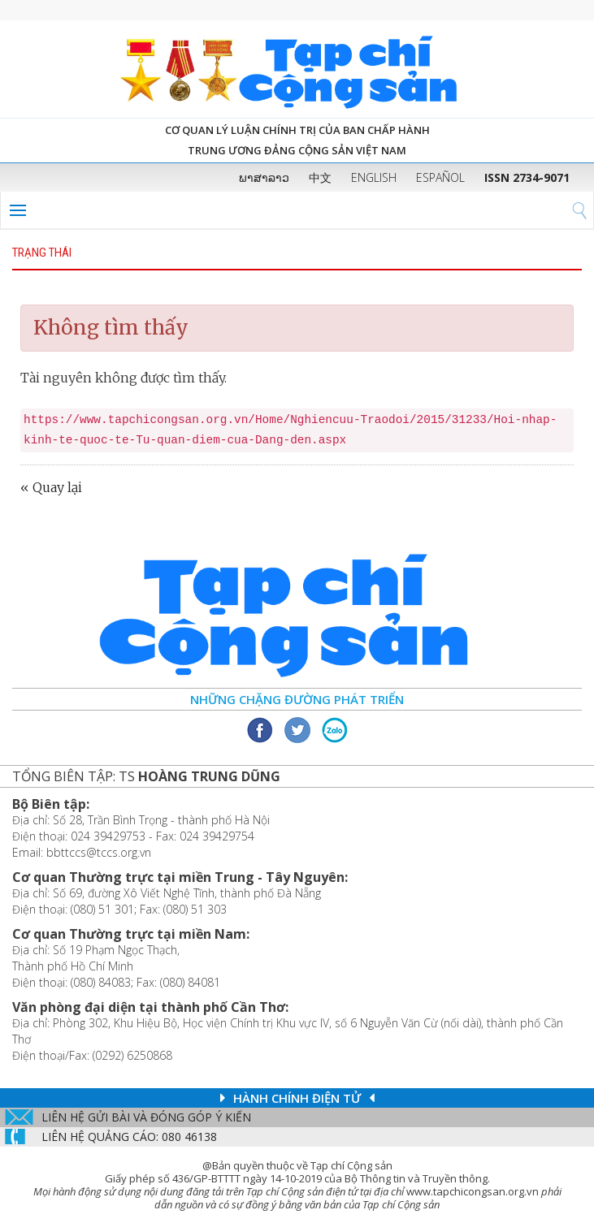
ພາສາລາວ (264, 177)
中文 (320, 177)
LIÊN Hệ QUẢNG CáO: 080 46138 (129, 1136)
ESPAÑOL (440, 177)
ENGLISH (374, 177)
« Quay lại (51, 487)
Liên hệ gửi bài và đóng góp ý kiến (146, 1117)
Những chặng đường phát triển (297, 699)
